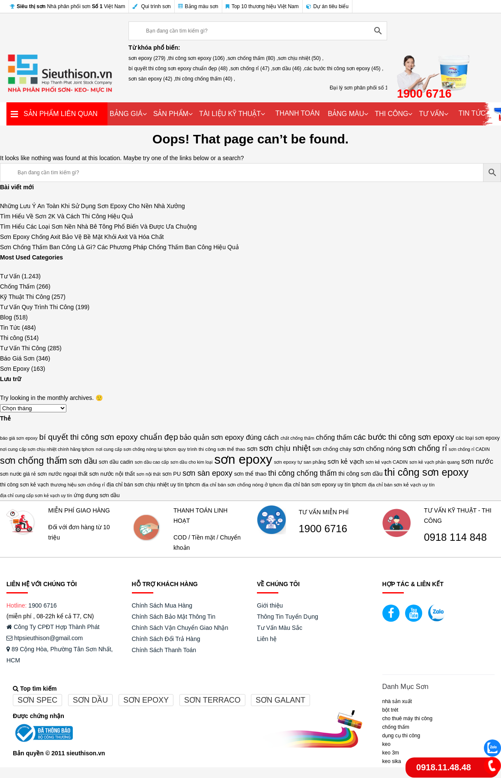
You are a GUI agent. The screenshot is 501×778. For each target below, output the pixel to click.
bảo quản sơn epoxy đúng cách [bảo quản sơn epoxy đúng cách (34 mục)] (229, 437)
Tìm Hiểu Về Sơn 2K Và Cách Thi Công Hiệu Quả (66, 216)
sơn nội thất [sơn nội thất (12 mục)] (149, 474)
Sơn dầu (90, 700)
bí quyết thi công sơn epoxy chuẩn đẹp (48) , (179, 69)
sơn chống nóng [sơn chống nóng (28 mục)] (377, 448)
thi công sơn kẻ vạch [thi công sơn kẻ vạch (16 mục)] (24, 485)
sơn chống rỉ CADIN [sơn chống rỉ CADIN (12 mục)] (469, 449)
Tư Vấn (10, 276)
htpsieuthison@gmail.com (44, 638)
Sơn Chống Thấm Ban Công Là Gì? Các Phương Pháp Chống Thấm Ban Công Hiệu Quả (119, 247)
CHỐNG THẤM (395, 727)
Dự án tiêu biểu (327, 6)
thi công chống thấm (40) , (205, 79)
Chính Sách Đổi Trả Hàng (166, 638)
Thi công (11, 337)
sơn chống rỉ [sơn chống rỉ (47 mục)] (425, 448)
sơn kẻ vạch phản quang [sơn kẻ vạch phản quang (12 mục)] (434, 462)
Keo (386, 744)
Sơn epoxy (146, 700)
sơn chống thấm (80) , (252, 58)
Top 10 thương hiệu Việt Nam (262, 6)
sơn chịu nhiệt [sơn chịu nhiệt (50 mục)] (284, 448)
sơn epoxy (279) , (148, 58)
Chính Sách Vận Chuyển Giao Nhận (180, 627)
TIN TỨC (472, 113)
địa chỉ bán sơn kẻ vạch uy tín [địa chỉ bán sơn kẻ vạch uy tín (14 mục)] (401, 484)
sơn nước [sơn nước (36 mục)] (477, 461)
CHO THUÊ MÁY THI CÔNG (407, 718)
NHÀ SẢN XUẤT (397, 701)
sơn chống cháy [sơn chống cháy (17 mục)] (331, 449)
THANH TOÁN (297, 113)
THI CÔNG (391, 113)
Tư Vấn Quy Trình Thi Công (37, 307)
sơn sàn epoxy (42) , (151, 79)
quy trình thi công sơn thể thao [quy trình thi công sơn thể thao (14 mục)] (211, 449)
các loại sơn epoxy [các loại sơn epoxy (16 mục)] (478, 438)
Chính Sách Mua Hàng (162, 605)
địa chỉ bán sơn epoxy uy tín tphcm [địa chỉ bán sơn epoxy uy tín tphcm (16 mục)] (325, 485)
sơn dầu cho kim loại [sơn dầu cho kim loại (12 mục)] (191, 462)
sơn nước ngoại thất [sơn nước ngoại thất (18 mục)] (62, 474)
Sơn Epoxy (15, 368)
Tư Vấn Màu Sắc (279, 627)
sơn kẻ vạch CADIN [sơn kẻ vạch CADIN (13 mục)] (387, 462)
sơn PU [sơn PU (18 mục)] (171, 474)
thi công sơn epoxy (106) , (197, 58)
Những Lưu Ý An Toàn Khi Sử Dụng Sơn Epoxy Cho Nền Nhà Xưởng (92, 206)
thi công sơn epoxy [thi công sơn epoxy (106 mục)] (426, 472)
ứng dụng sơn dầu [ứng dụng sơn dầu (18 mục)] (96, 495)
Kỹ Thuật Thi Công (25, 296)
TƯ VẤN (431, 113)
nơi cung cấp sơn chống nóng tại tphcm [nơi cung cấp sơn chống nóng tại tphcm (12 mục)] (136, 449)
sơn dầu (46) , (288, 69)
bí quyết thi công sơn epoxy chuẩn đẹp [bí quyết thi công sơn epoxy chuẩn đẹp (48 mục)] (108, 436)
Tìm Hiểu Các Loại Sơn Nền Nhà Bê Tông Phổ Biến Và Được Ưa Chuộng (98, 226)
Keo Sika (391, 761)
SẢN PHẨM (170, 113)
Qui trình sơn (151, 6)
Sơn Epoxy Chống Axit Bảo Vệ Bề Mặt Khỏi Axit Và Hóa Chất (82, 236)
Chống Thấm (17, 286)
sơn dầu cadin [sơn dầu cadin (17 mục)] (116, 462)
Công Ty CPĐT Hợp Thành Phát (52, 626)
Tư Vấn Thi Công (23, 348)
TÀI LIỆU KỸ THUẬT (230, 113)
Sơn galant (280, 700)
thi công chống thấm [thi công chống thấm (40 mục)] (302, 473)
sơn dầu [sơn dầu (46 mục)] (83, 460)
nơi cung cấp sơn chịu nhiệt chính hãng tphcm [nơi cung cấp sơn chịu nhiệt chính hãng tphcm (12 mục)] (47, 449)
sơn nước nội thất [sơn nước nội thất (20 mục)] (112, 474)
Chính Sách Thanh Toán (164, 650)
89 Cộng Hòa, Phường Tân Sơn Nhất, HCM (59, 655)
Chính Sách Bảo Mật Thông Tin (174, 616)
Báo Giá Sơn (17, 358)
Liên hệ (267, 638)
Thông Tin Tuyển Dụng (287, 616)
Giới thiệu (270, 605)
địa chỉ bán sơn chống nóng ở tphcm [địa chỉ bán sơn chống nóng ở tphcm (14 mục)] (242, 484)
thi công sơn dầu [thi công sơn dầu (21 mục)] (360, 473)
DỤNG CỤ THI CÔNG (401, 736)
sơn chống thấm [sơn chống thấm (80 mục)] (33, 461)
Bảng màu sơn (198, 6)
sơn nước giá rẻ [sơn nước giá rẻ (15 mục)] (18, 474)
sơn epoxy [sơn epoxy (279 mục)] (243, 459)
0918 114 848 (455, 537)
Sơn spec (37, 700)
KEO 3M (390, 753)
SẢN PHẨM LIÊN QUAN (61, 113)
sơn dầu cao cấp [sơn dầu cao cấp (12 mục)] (152, 462)
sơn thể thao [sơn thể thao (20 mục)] (250, 474)
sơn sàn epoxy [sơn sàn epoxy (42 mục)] (207, 473)
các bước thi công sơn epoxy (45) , (344, 69)
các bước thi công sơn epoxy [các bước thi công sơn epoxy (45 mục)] (404, 436)
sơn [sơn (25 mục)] (252, 448)
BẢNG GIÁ (126, 113)
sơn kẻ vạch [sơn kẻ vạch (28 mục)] (346, 461)
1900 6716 (323, 529)
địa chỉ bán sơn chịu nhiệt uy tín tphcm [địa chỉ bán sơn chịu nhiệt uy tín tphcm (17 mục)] (153, 484)
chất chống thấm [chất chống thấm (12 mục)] (297, 438)
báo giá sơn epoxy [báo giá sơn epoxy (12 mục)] (19, 438)
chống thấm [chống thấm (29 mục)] (334, 437)
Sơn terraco (212, 700)
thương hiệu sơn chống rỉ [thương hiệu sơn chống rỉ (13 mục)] (78, 484)
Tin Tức (10, 327)
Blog (6, 317)
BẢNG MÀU (346, 113)
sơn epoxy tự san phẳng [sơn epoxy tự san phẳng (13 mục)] (300, 462)
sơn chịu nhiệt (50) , (300, 58)
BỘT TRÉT (390, 710)
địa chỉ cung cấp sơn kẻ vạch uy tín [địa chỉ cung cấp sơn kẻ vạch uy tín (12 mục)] (36, 495)
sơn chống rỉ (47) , (251, 69)
